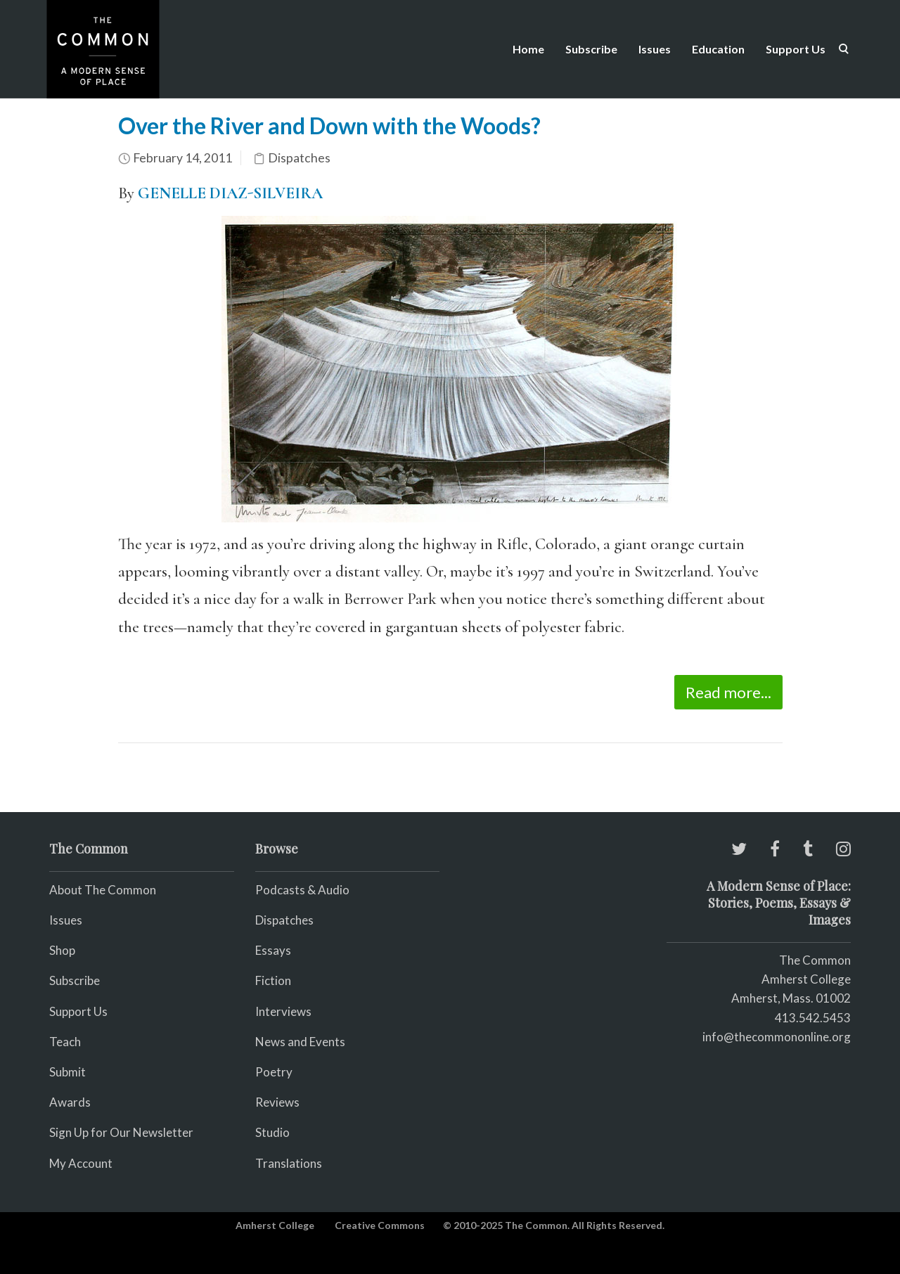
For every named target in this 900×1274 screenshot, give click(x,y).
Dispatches (299, 157)
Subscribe (591, 49)
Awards (70, 1102)
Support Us (795, 49)
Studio (272, 1132)
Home (528, 49)
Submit (67, 1071)
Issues (654, 49)
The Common (815, 960)
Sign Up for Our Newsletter (121, 1132)
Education (718, 49)
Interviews (283, 1011)
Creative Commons (380, 1225)
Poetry (273, 1071)
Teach (65, 1041)
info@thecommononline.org (776, 1036)
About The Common (102, 889)
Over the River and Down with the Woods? (329, 125)
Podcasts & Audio (302, 889)
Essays (273, 950)
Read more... (728, 692)
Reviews (277, 1102)
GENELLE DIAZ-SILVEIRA (230, 193)
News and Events (300, 1041)
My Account (80, 1163)
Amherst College (275, 1225)
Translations (288, 1163)
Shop (62, 950)
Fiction (273, 980)
